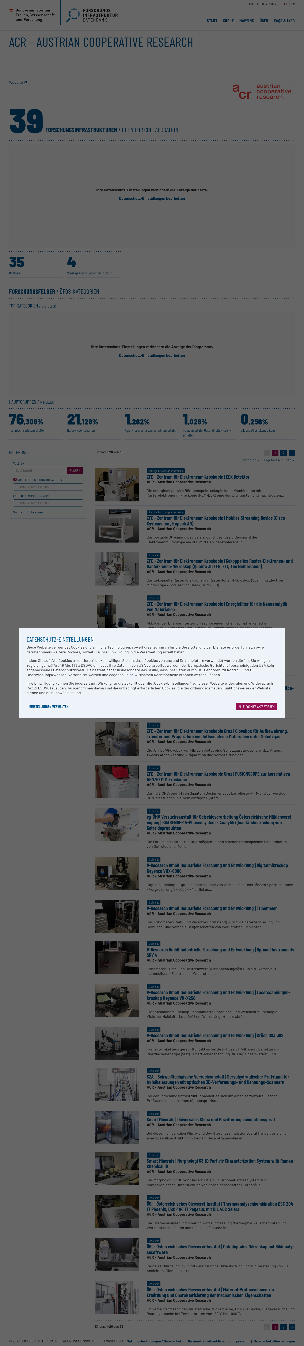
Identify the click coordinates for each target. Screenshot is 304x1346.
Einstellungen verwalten (48, 706)
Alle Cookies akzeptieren (257, 706)
